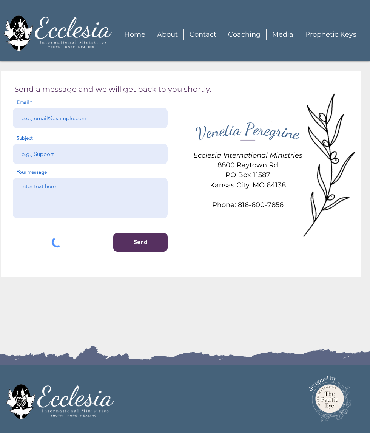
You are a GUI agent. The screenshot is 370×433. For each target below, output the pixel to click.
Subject (24, 138)
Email (23, 102)
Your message (32, 172)
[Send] (140, 242)
